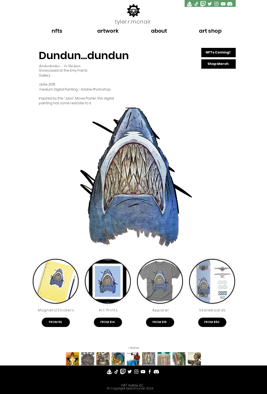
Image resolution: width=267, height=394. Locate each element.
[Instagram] (216, 4)
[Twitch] (123, 371)
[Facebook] (149, 371)
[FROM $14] (108, 322)
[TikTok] (196, 4)
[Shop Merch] (218, 64)
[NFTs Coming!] (218, 52)
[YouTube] (223, 4)
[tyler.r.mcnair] (133, 21)
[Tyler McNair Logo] (133, 10)
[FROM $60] (212, 322)
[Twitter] (210, 4)
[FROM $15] (160, 322)
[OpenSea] (190, 4)
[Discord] (230, 4)
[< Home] (133, 348)
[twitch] (203, 4)
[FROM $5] (56, 322)
